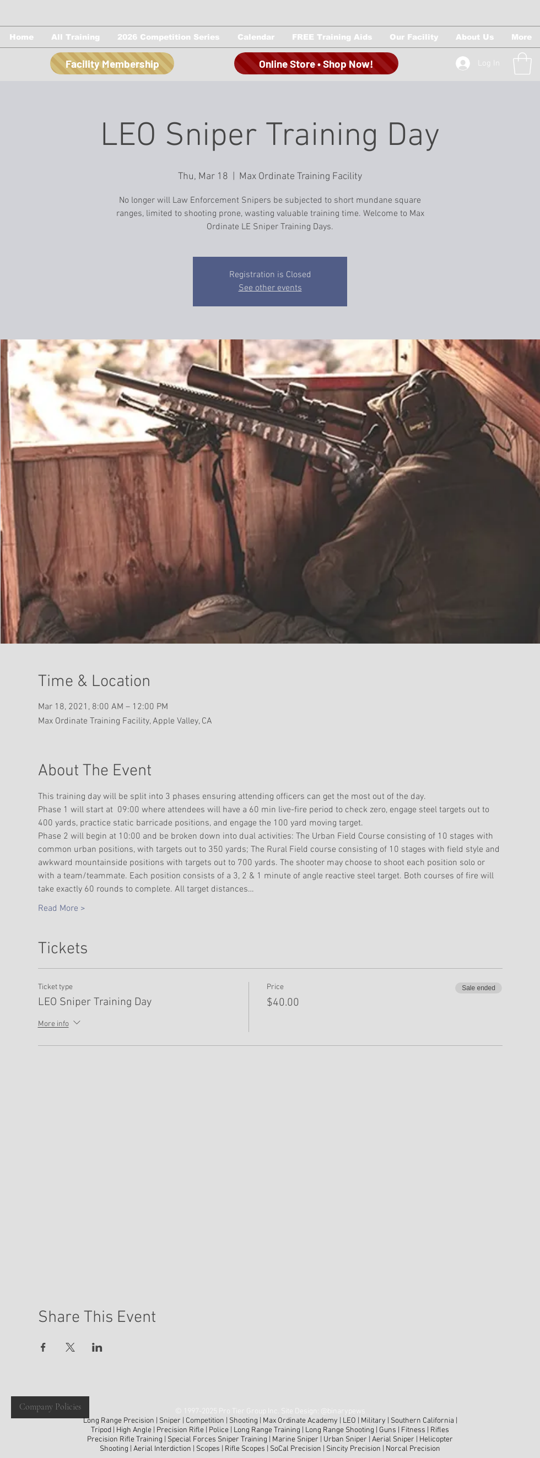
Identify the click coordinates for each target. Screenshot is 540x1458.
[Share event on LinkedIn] (97, 1347)
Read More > (61, 908)
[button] (75, 36)
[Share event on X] (70, 1347)
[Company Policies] (50, 1407)
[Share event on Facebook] (43, 1347)
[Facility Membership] (112, 63)
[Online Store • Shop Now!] (316, 63)
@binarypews (343, 1411)
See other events (270, 288)
